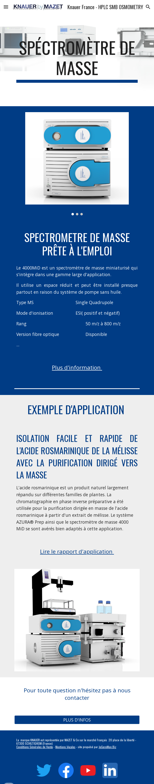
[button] (6, 7)
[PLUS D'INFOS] (77, 720)
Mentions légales (65, 747)
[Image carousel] (77, 163)
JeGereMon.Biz (107, 747)
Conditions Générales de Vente (34, 747)
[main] (77, 59)
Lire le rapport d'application (77, 551)
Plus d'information (77, 367)
